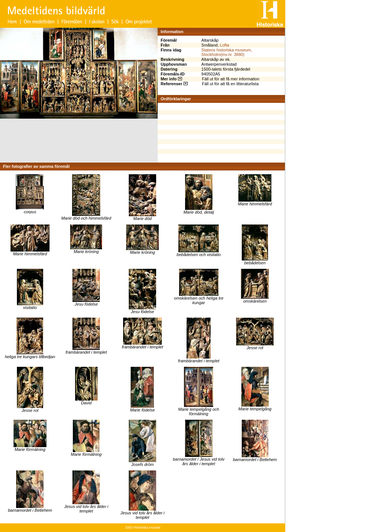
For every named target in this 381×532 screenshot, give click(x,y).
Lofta (224, 45)
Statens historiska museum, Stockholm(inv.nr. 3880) (226, 52)
